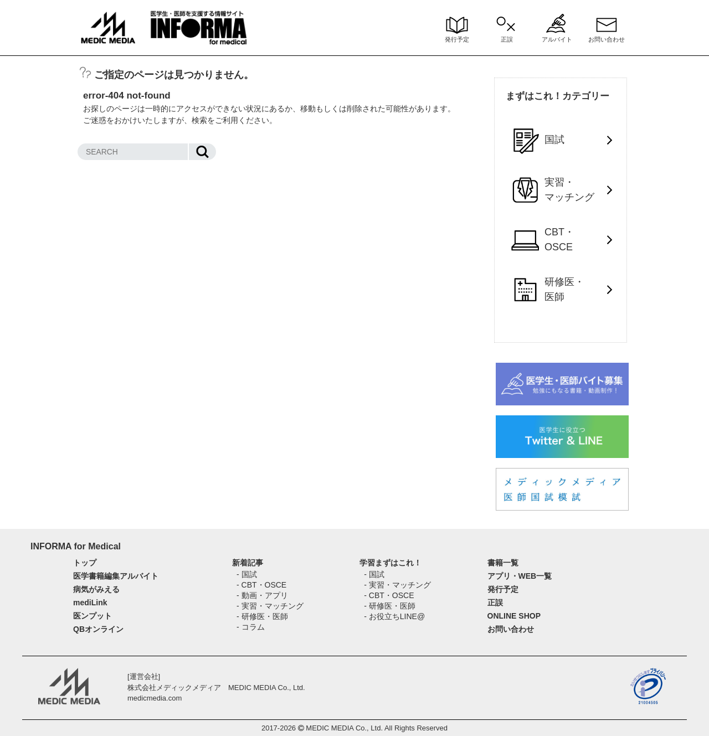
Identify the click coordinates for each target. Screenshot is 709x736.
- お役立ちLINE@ (394, 616)
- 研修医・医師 (262, 616)
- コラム (251, 626)
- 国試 (247, 574)
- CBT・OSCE (261, 584)
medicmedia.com (154, 698)
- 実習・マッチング (270, 605)
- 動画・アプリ (262, 595)
